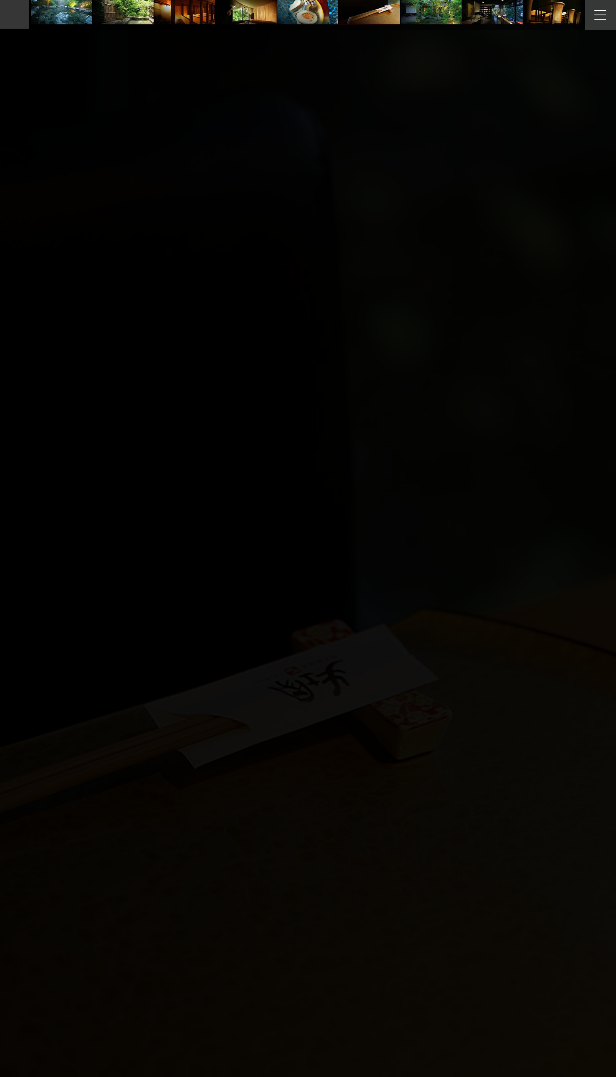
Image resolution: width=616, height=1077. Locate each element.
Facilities (63, 15)
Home (43, 15)
